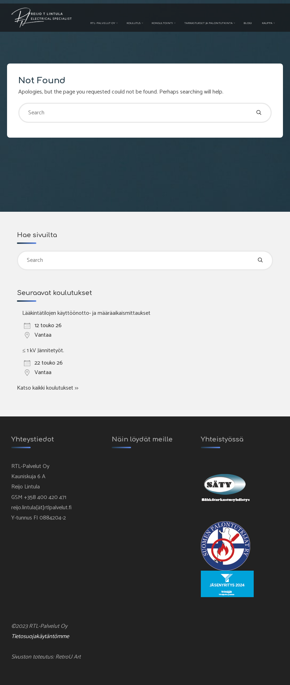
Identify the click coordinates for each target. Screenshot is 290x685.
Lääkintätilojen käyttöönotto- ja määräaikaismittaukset (86, 313)
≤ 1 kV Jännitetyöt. (43, 350)
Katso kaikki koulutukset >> (47, 388)
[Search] (259, 113)
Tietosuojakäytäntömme (40, 636)
